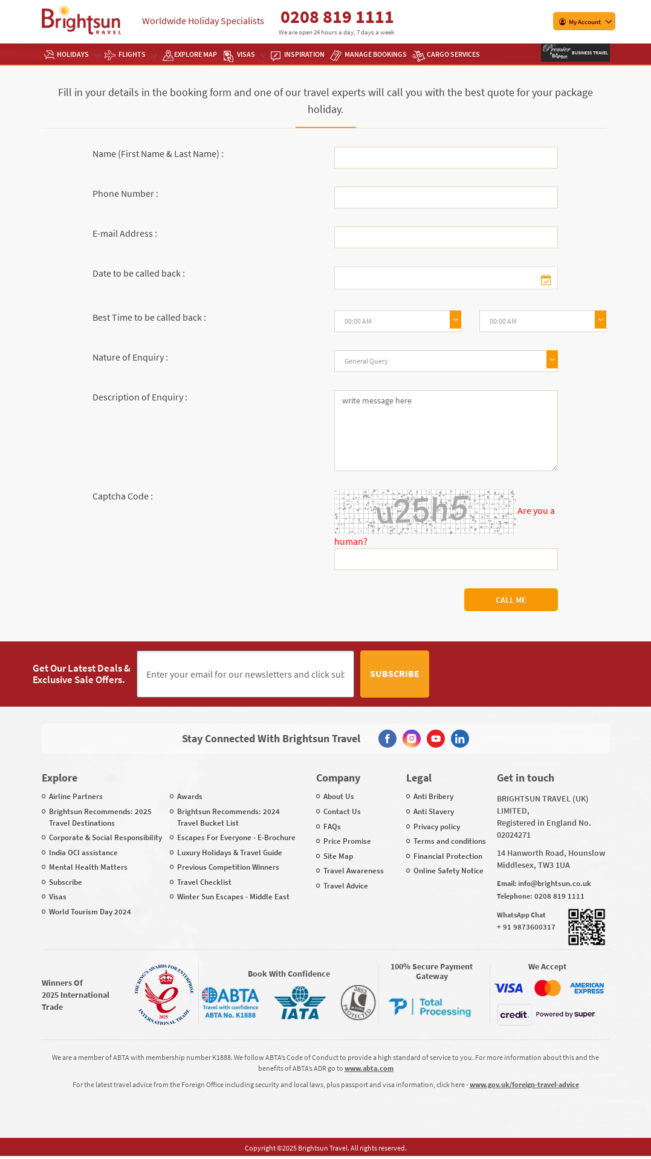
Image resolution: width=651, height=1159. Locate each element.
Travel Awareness (353, 870)
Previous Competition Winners (228, 867)
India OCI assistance (83, 852)
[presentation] (527, 674)
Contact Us (342, 811)
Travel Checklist (204, 882)
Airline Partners (76, 796)
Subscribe (394, 673)
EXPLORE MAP (195, 54)
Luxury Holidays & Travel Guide (229, 852)
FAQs (332, 826)
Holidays (78, 54)
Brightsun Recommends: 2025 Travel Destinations (100, 817)
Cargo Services (453, 54)
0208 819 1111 (337, 16)
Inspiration (304, 54)
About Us (338, 796)
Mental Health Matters (88, 867)
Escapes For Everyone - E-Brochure (236, 837)
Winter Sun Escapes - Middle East (233, 896)
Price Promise (347, 841)
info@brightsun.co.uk (554, 883)
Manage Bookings (376, 54)
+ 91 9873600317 (526, 927)
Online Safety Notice (448, 870)
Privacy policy (436, 826)
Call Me (511, 599)
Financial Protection (447, 856)
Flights (137, 54)
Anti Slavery (433, 811)
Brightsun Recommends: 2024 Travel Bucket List (228, 817)
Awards (189, 796)
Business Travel (589, 53)
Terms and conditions (449, 841)
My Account (580, 22)
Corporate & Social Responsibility (105, 837)
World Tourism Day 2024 (90, 912)
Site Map (338, 856)
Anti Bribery (433, 796)
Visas (251, 54)
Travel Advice (345, 886)
